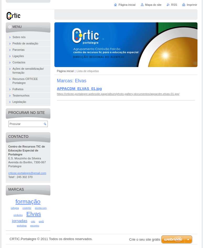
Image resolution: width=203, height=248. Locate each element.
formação (27, 201)
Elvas (33, 213)
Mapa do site (153, 4)
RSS (174, 4)
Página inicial (65, 71)
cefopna (15, 208)
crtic (33, 221)
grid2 (41, 221)
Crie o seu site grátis (144, 239)
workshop (22, 225)
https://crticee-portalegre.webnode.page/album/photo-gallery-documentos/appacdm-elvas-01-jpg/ (118, 93)
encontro (34, 225)
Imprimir (192, 4)
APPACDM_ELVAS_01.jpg (79, 89)
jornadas (19, 221)
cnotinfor (27, 208)
